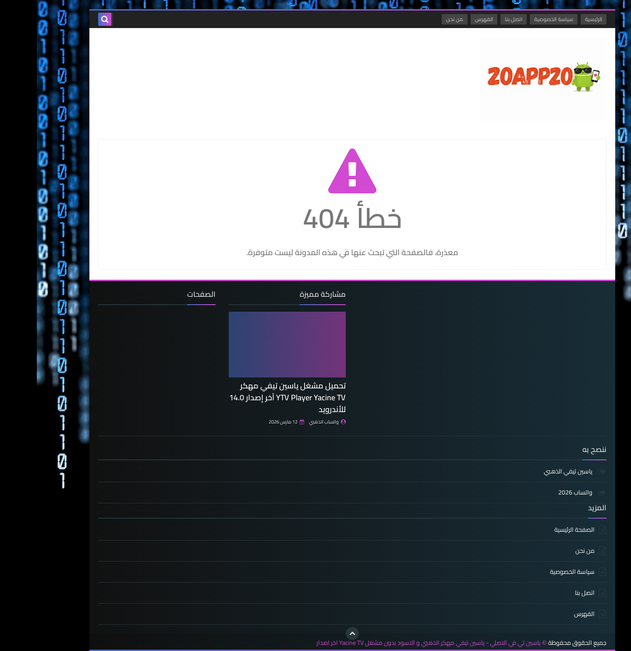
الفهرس (447, 19)
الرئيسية (556, 19)
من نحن (417, 19)
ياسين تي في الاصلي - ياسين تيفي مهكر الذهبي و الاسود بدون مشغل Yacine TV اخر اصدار (392, 642)
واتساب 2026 (539, 492)
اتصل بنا (477, 19)
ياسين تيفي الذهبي (532, 472)
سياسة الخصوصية (516, 19)
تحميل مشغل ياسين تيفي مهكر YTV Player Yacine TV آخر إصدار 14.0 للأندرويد (250, 397)
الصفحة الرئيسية (538, 530)
